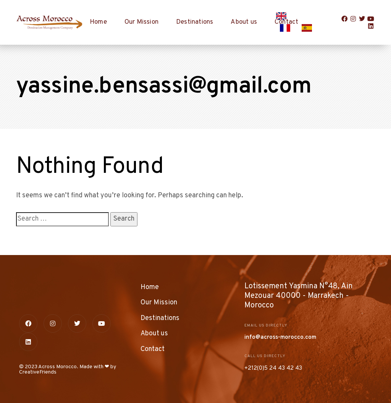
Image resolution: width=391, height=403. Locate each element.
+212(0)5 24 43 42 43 (273, 368)
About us (244, 22)
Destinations (194, 22)
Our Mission (141, 22)
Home (98, 22)
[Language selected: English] (301, 22)
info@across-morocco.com (280, 337)
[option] (287, 28)
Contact (153, 349)
